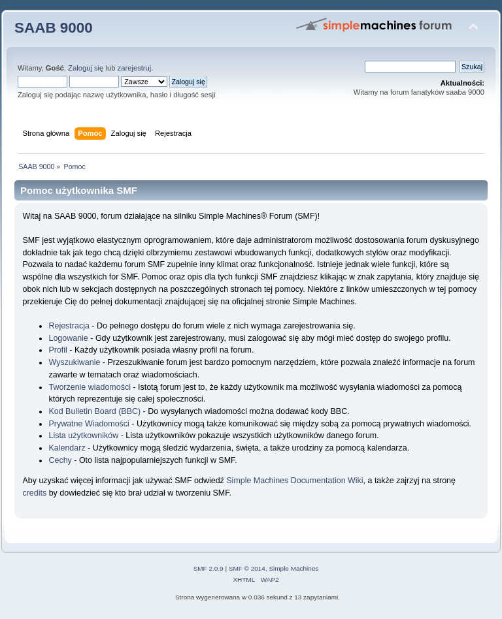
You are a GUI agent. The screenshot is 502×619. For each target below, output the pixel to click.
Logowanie (68, 338)
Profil (57, 350)
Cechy (59, 460)
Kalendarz (66, 447)
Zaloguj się (85, 68)
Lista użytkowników (83, 435)
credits (34, 493)
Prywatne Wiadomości (88, 423)
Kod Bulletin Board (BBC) (94, 411)
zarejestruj (135, 68)
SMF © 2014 (247, 568)
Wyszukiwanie (74, 362)
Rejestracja (68, 325)
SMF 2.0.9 (208, 568)
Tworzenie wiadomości (89, 387)
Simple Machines (293, 568)
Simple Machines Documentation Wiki (294, 480)
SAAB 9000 (53, 28)
